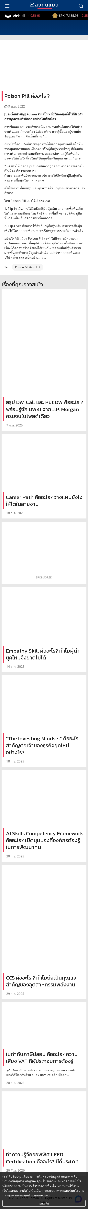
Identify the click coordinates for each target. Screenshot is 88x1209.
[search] (81, 6)
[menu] (7, 6)
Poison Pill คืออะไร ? (27, 267)
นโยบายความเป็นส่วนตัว (19, 1186)
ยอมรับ (44, 1203)
